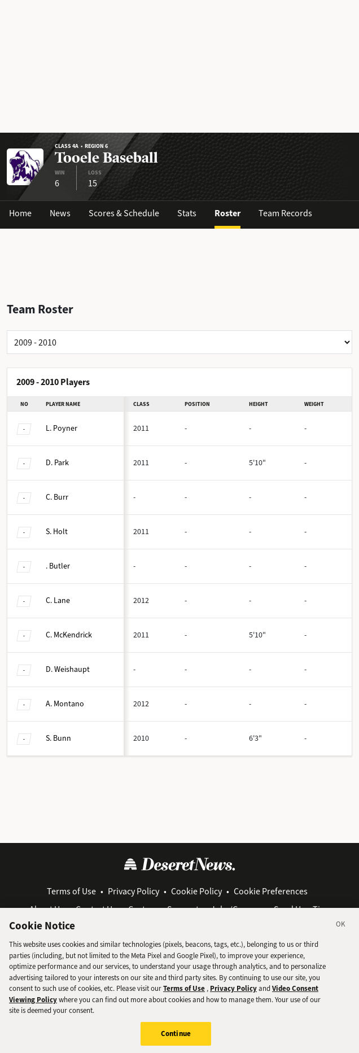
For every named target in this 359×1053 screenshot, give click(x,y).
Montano (65, 703)
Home (20, 213)
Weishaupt (68, 669)
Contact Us (96, 909)
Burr (57, 497)
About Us (46, 909)
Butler (58, 566)
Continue (176, 1041)
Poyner (61, 428)
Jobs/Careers (236, 909)
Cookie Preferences (271, 891)
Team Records (285, 213)
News (60, 213)
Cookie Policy (196, 891)
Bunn (58, 738)
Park (57, 462)
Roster (227, 213)
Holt (57, 531)
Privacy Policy (133, 891)
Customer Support (163, 909)
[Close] (341, 933)
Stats (186, 213)
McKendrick (69, 635)
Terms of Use (71, 891)
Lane (58, 600)
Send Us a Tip (299, 909)
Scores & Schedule (124, 213)
